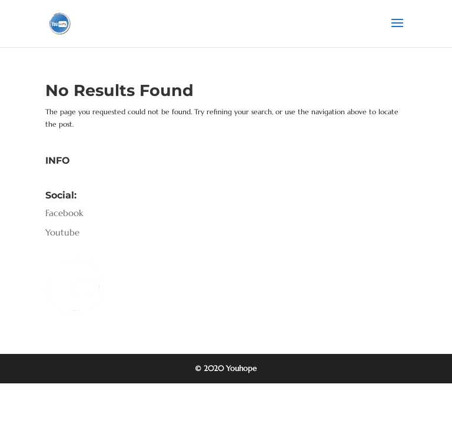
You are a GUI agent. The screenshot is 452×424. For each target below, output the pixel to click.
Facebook (64, 212)
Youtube (62, 232)
